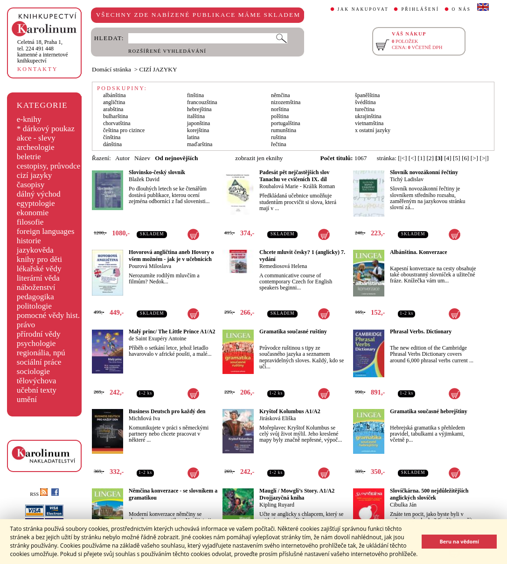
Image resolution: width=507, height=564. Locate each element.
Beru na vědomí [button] (459, 541)
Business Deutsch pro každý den (167, 411)
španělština (367, 95)
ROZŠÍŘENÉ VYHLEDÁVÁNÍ (167, 51)
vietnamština (369, 123)
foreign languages (46, 231)
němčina (280, 95)
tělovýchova (36, 380)
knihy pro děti (39, 259)
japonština (198, 123)
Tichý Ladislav (407, 179)
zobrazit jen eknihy (259, 158)
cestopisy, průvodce (49, 166)
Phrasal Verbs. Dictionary (420, 331)
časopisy (31, 184)
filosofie (30, 222)
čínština (111, 137)
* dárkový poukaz (46, 128)
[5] (456, 158)
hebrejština (199, 109)
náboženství (36, 287)
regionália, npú (41, 352)
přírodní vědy (39, 334)
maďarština (199, 144)
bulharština (115, 116)
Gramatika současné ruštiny (293, 331)
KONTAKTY (37, 69)
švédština (365, 102)
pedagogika (35, 296)
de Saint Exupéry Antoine (158, 338)
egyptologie (36, 203)
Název (142, 158)
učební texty (36, 390)
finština (195, 95)
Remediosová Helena (283, 266)
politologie (34, 306)
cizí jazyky (34, 175)
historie (29, 240)
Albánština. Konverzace (418, 252)
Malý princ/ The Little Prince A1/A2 (172, 331)
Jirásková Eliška (277, 418)
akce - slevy (36, 138)
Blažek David (144, 179)
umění (27, 399)
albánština (114, 95)
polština (280, 116)
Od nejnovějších (176, 158)
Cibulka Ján (403, 504)
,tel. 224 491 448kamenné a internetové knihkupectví (42, 51)
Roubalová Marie (279, 186)
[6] (465, 158)
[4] (447, 158)
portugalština (285, 123)
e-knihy (29, 119)
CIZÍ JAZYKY (158, 69)
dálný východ (39, 194)
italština (196, 116)
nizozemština (285, 102)
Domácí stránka (111, 69)
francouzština (202, 102)
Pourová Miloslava (150, 266)
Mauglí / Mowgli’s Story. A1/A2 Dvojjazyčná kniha (296, 494)
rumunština (283, 130)
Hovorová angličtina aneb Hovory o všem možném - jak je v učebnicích (171, 255)
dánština (112, 144)
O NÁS (461, 9)
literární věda (38, 278)
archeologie (36, 147)
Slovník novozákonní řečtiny (424, 172)
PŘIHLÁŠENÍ (420, 9)
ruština (278, 137)
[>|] (484, 158)
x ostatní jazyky (372, 130)
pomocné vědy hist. (48, 315)
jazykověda (35, 250)
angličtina (114, 102)
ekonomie (33, 212)
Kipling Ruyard (276, 504)
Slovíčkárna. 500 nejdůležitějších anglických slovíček (429, 494)
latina (193, 137)
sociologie (33, 371)
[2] (430, 158)
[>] (474, 158)
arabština (113, 109)
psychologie (36, 343)
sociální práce (39, 362)
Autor (122, 158)
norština (280, 109)
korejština (198, 130)
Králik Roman (319, 186)
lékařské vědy (39, 268)
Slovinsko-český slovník (157, 172)
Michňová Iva (144, 418)
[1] (421, 158)
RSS (39, 494)
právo (26, 324)
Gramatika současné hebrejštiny (428, 411)
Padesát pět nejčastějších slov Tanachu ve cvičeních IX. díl (294, 176)
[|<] (402, 158)
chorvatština (117, 123)
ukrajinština (368, 116)
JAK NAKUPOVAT (363, 9)
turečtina (365, 109)
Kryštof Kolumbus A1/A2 (289, 411)
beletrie (29, 156)
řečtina (278, 144)
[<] (412, 158)
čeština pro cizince (124, 130)
